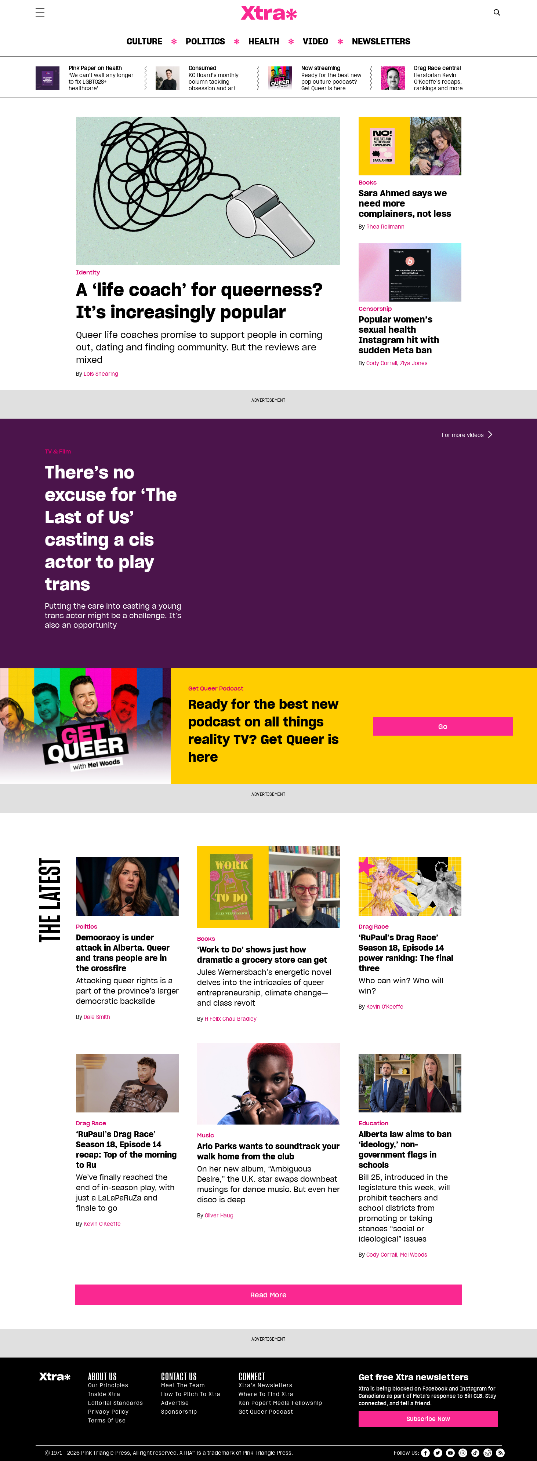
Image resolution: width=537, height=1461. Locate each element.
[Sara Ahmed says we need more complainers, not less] (410, 145)
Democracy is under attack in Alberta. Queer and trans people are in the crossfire (123, 952)
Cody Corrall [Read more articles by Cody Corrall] (381, 363)
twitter (437, 1453)
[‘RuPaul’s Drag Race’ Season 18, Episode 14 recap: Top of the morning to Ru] (127, 1086)
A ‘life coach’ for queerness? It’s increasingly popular (199, 300)
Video (316, 41)
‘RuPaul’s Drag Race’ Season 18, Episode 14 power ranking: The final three (406, 952)
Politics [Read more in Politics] (86, 926)
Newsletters (381, 41)
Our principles (108, 1385)
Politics (205, 41)
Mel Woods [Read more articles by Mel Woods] (413, 1254)
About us (102, 1376)
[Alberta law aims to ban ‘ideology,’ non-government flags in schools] (410, 1086)
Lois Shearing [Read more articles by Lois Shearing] (101, 374)
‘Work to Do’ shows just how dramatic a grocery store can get (262, 954)
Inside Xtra (104, 1394)
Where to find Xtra (266, 1394)
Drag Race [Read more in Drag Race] (374, 926)
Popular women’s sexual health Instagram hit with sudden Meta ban (399, 335)
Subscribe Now (428, 1418)
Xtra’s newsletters (266, 1385)
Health (263, 41)
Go (442, 726)
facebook (425, 1453)
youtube (450, 1453)
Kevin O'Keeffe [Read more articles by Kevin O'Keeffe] (384, 1006)
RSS (500, 1453)
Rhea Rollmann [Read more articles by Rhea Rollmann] (385, 226)
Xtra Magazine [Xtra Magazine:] (55, 1379)
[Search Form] (497, 13)
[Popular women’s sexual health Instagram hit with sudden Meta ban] (410, 272)
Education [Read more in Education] (373, 1123)
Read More (268, 1294)
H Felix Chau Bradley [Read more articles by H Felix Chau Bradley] (231, 1019)
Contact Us (179, 1376)
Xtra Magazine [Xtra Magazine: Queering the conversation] (268, 13)
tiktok (475, 1453)
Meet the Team (183, 1385)
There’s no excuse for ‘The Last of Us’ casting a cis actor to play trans (111, 528)
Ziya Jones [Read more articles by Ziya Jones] (414, 363)
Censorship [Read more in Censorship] (375, 309)
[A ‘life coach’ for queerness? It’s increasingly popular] (208, 190)
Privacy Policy (108, 1412)
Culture (144, 41)
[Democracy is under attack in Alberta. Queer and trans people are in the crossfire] (127, 889)
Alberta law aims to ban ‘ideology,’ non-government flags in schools (405, 1149)
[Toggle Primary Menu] (40, 13)
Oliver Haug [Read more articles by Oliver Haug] (219, 1215)
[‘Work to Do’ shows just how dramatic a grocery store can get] (268, 890)
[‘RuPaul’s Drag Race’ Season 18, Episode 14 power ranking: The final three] (410, 889)
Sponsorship (179, 1412)
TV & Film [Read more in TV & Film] (58, 451)
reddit (487, 1453)
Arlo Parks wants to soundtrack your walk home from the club (268, 1151)
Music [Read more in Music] (205, 1135)
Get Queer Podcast (215, 688)
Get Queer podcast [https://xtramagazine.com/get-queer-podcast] (266, 1412)
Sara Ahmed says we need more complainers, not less (405, 203)
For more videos (463, 435)
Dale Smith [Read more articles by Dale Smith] (97, 1017)
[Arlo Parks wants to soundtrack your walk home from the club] (268, 1086)
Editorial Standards (115, 1403)
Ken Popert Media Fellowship (280, 1403)
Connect (252, 1376)
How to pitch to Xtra (191, 1394)
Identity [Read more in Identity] (88, 272)
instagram (462, 1453)
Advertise (175, 1403)
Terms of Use (107, 1420)
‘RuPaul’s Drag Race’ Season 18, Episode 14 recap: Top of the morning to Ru (126, 1149)
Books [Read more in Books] (368, 182)
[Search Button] (497, 12)
